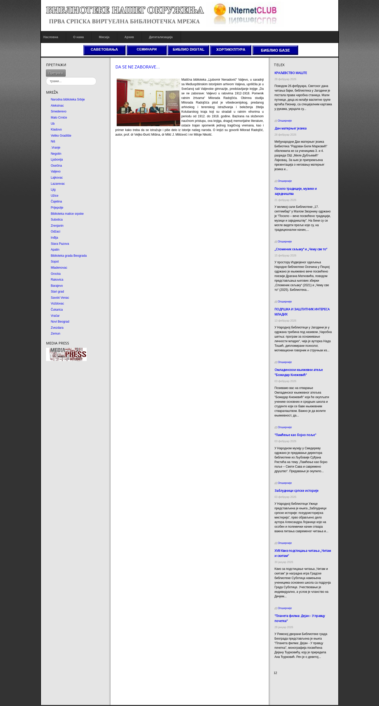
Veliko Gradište (61, 135)
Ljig (53, 189)
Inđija (54, 237)
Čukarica (57, 309)
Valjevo (55, 171)
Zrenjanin (57, 225)
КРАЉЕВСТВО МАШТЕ (291, 73)
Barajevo (57, 285)
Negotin (56, 153)
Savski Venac (60, 297)
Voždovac (57, 303)
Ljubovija (57, 159)
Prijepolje (57, 207)
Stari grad (57, 291)
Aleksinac (57, 105)
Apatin (55, 249)
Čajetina (56, 201)
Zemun (55, 333)
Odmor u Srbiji (283, 697)
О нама (78, 37)
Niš (53, 141)
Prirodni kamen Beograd (290, 693)
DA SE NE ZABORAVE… (137, 67)
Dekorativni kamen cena (290, 688)
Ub (53, 123)
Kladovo (56, 129)
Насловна (50, 37)
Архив (129, 37)
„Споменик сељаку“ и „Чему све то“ (301, 249)
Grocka (56, 274)
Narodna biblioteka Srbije (68, 99)
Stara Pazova (60, 244)
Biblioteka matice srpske (67, 213)
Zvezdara (57, 327)
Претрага (56, 73)
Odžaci (55, 231)
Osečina (56, 165)
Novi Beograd (60, 321)
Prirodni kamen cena (288, 683)
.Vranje (55, 147)
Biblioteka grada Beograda (69, 255)
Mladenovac (59, 267)
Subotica (57, 219)
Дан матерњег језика (291, 128)
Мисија (104, 37)
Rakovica (57, 279)
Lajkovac (57, 177)
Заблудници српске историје (297, 490)
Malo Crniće (59, 117)
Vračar (55, 316)
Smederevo (58, 111)
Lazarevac (58, 183)
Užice (54, 195)
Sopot (55, 261)
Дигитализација (161, 37)
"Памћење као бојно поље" (295, 435)
